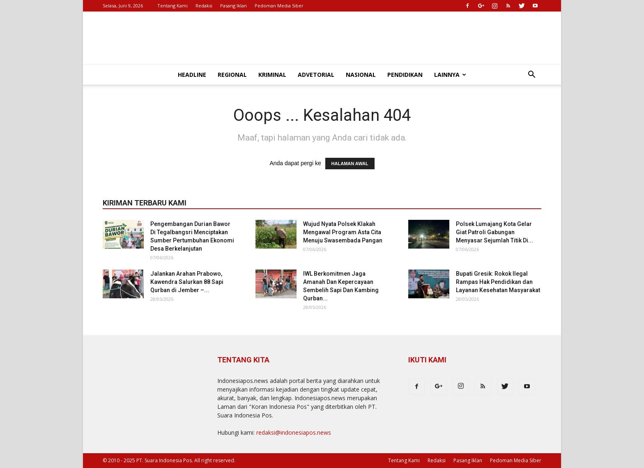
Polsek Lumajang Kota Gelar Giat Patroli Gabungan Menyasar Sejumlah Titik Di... (494, 232)
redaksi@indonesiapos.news (293, 432)
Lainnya (450, 74)
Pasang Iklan (233, 5)
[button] (531, 75)
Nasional (361, 74)
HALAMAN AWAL (349, 163)
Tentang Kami (172, 5)
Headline (192, 74)
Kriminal (272, 74)
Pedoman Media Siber (279, 5)
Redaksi (204, 5)
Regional (232, 74)
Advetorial (316, 74)
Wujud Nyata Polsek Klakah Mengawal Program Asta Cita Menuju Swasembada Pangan (342, 232)
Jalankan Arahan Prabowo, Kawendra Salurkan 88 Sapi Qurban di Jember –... (186, 281)
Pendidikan (405, 74)
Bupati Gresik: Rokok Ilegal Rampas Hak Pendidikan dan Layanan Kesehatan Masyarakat (498, 281)
